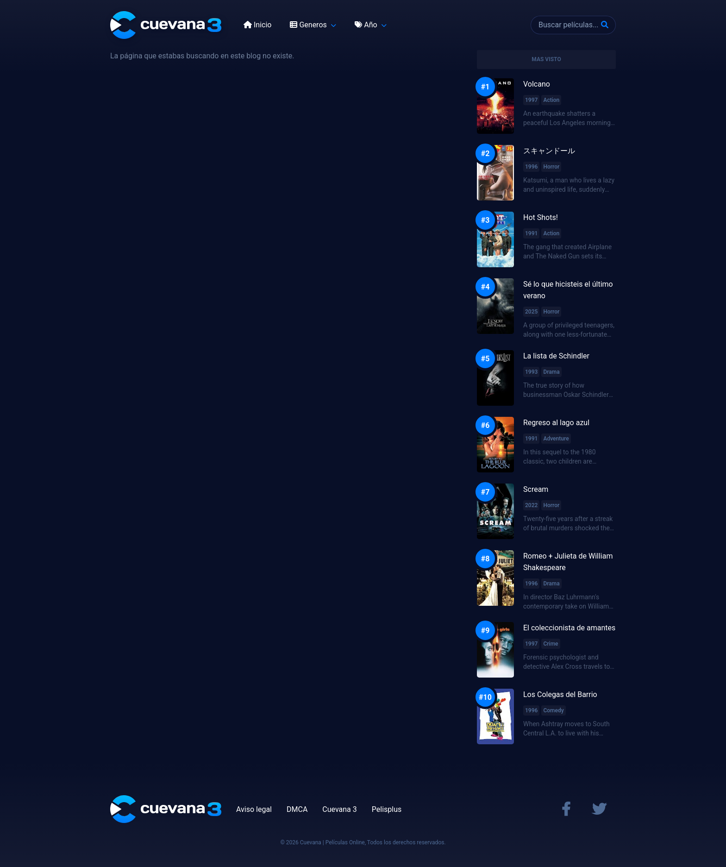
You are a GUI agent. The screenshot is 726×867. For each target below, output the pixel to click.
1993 (531, 372)
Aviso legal (254, 809)
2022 (531, 505)
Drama (551, 372)
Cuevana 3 (339, 809)
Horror (551, 166)
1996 (531, 166)
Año (367, 24)
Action (551, 100)
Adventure (556, 438)
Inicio (257, 24)
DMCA (297, 809)
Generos (309, 24)
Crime (550, 644)
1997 (531, 100)
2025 (531, 311)
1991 (531, 233)
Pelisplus (386, 809)
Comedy (553, 710)
